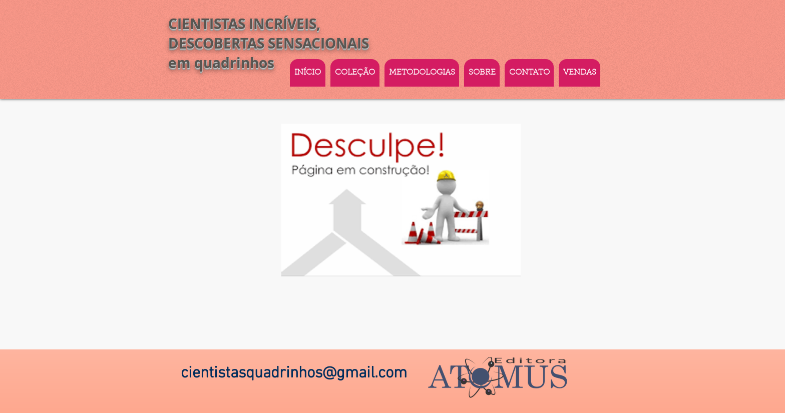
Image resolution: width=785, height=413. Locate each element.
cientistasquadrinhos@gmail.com (294, 373)
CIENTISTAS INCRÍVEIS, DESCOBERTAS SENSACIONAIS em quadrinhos (268, 43)
